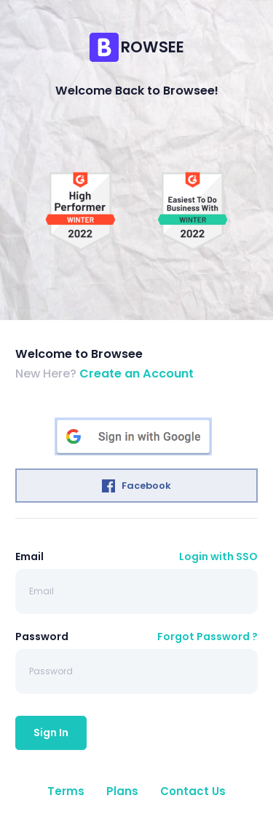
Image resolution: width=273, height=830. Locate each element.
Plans (122, 791)
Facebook (136, 485)
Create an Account (136, 373)
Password (41, 636)
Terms (65, 791)
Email (29, 556)
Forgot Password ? (207, 636)
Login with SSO (218, 556)
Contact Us (193, 791)
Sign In (50, 732)
